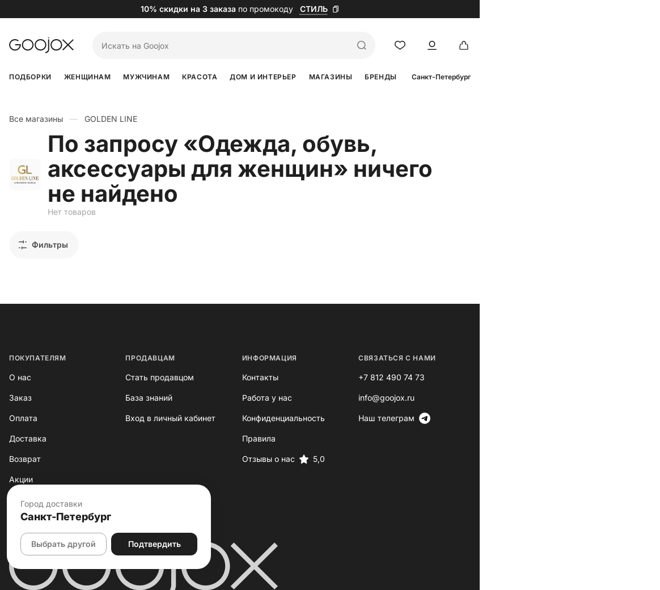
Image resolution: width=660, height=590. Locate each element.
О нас (20, 352)
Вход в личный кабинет (216, 393)
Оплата (23, 393)
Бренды (535, 77)
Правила (349, 413)
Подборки (30, 77)
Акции (21, 454)
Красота (277, 77)
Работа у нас (357, 372)
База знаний (194, 372)
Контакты (350, 352)
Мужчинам (198, 77)
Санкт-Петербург (621, 77)
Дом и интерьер (366, 77)
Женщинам (113, 77)
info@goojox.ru (522, 372)
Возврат (25, 434)
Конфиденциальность (373, 393)
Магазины (459, 77)
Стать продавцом (205, 352)
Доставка (27, 413)
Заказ (20, 372)
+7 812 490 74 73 (527, 352)
